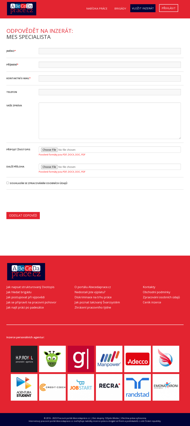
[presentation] (34, 200)
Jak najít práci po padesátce (25, 307)
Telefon (11, 92)
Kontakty (149, 287)
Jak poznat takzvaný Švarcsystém (97, 302)
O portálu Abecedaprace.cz (93, 287)
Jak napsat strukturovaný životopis (30, 287)
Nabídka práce (96, 8)
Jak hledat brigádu (18, 292)
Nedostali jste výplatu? (90, 292)
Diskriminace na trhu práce (93, 297)
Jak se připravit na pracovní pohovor (31, 302)
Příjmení (11, 64)
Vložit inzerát (143, 8)
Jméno (10, 51)
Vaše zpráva (14, 105)
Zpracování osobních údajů (161, 297)
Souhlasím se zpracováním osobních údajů (36, 183)
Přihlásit (169, 8)
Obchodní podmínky (156, 292)
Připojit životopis (18, 149)
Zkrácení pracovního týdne (93, 307)
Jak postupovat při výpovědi (25, 297)
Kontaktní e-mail (17, 78)
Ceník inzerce (152, 302)
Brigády (120, 8)
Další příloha (15, 166)
